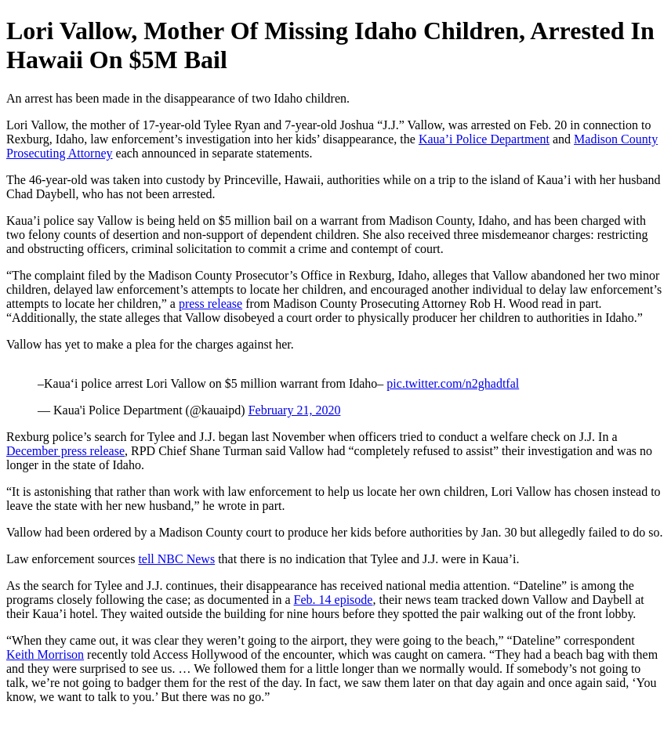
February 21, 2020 (294, 410)
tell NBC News (176, 559)
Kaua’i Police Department (484, 139)
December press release (65, 450)
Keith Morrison (45, 654)
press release (210, 303)
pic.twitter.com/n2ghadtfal (452, 383)
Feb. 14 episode (333, 599)
